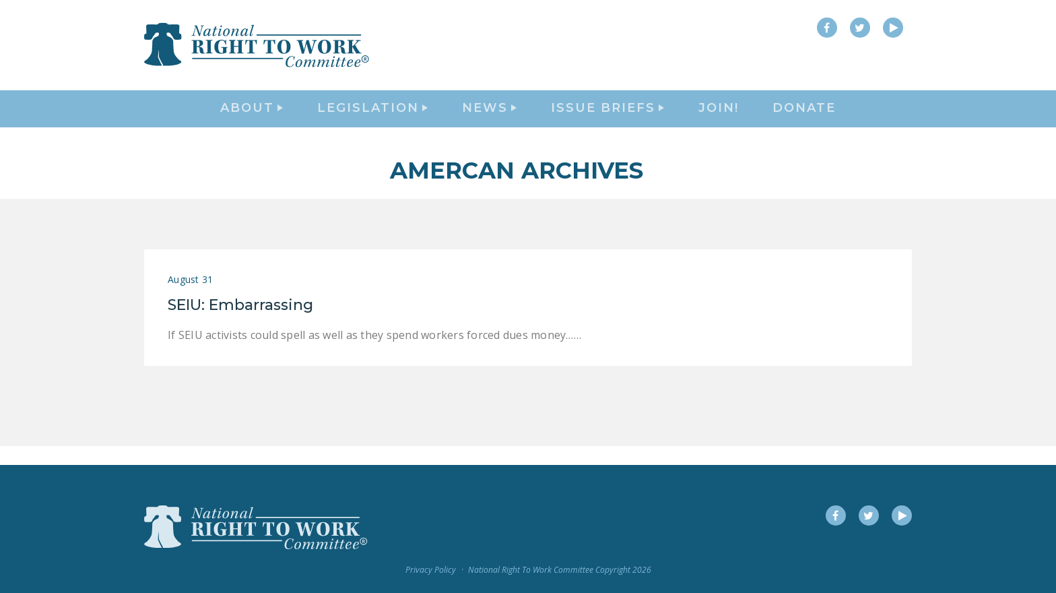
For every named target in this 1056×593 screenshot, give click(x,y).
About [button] (251, 118)
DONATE (804, 118)
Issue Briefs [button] (607, 118)
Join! (718, 118)
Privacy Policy (430, 570)
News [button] (489, 118)
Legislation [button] (372, 118)
